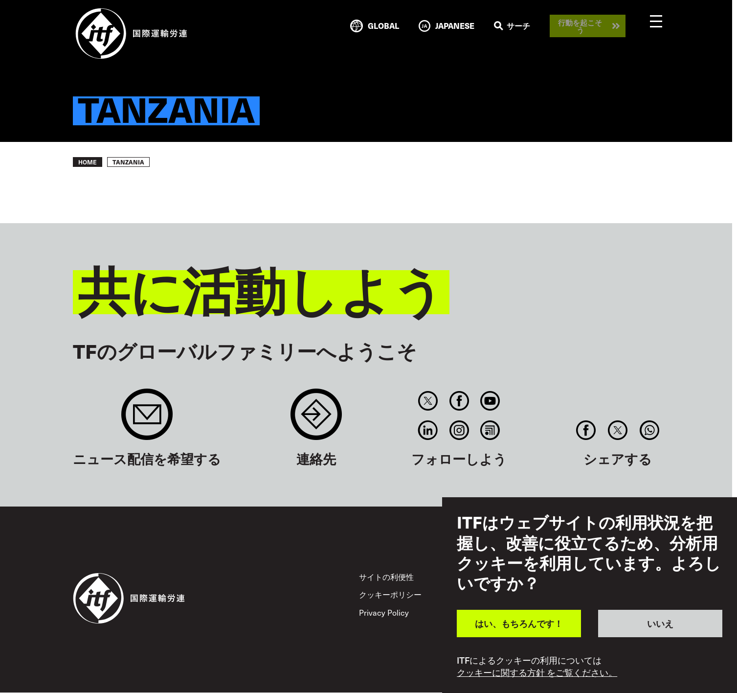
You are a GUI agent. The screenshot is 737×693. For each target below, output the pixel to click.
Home (87, 162)
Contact (316, 419)
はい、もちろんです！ (519, 623)
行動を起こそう (580, 26)
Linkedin (428, 430)
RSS (489, 430)
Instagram (458, 430)
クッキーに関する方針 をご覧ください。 (537, 672)
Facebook (458, 401)
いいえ (660, 623)
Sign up (147, 419)
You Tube (489, 401)
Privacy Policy (384, 612)
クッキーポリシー (390, 594)
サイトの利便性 (386, 576)
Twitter (428, 401)
